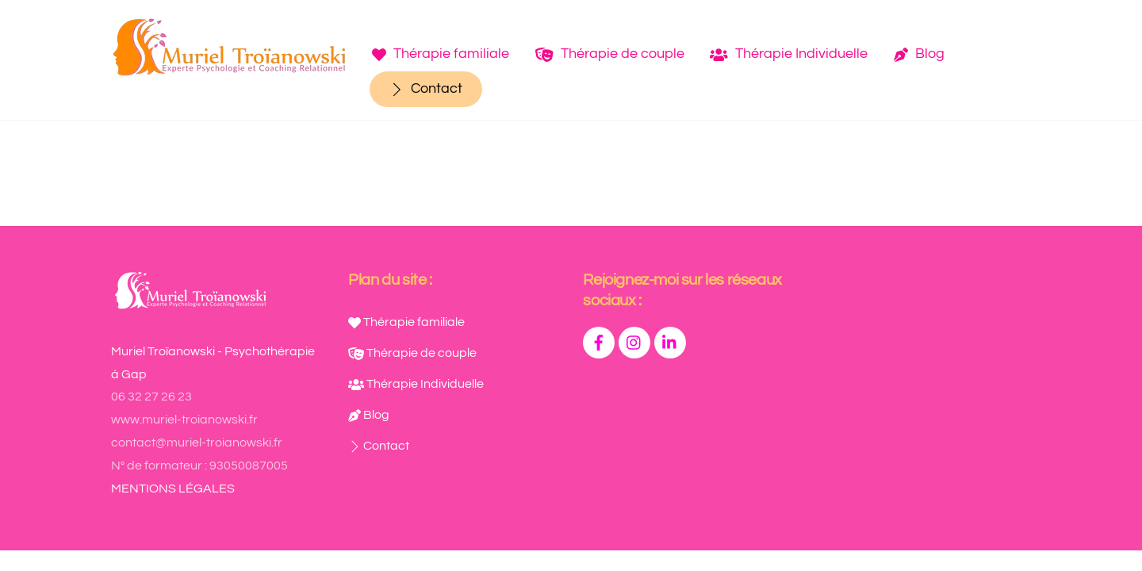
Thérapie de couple (609, 53)
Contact (425, 88)
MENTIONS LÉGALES (173, 488)
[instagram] (634, 341)
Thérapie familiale (440, 53)
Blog (919, 53)
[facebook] (599, 341)
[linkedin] (670, 341)
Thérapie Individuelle (789, 53)
